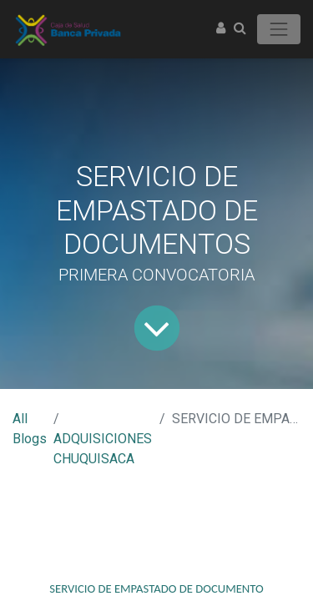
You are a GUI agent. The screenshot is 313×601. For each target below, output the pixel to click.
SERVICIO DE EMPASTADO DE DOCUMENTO (156, 588)
